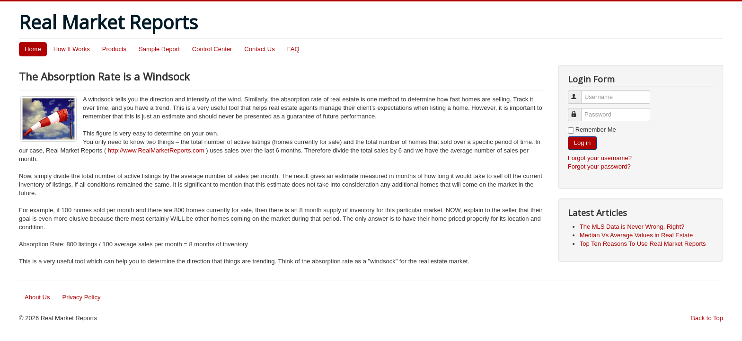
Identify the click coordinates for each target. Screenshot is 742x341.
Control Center (212, 49)
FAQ (293, 49)
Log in (582, 142)
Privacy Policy (81, 297)
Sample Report (159, 49)
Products (114, 49)
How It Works (71, 49)
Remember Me (595, 129)
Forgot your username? (600, 158)
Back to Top (707, 318)
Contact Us (259, 49)
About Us (37, 297)
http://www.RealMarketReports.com (156, 150)
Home (33, 49)
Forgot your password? (599, 166)
